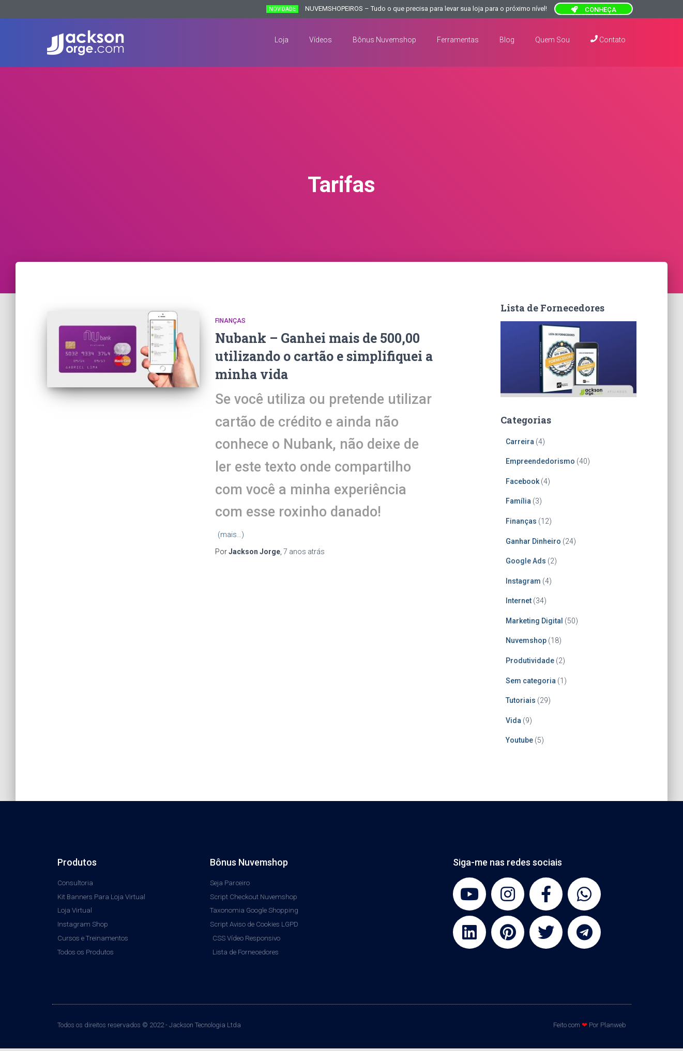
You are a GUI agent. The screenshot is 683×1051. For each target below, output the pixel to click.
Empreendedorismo (540, 461)
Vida (513, 720)
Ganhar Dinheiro (533, 541)
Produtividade (530, 660)
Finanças (230, 320)
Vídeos (320, 40)
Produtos (77, 862)
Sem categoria (531, 681)
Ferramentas (458, 40)
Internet (519, 601)
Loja (282, 40)
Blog (506, 40)
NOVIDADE (282, 9)
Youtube (519, 740)
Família (518, 501)
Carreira (520, 441)
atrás (304, 551)
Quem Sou (552, 40)
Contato (608, 39)
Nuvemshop (526, 640)
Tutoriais (521, 700)
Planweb (613, 1028)
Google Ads (526, 561)
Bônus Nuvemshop (384, 40)
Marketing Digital (534, 621)
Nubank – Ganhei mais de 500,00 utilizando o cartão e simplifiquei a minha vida (324, 356)
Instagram (523, 581)
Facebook (522, 481)
